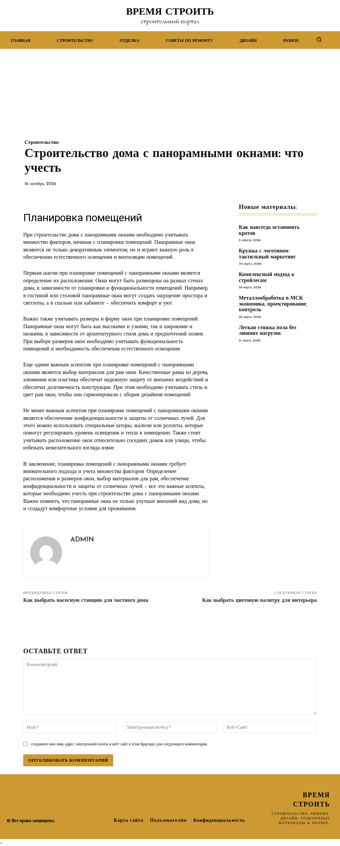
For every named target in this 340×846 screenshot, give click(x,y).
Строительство (42, 142)
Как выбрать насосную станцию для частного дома (85, 600)
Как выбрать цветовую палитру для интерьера (259, 600)
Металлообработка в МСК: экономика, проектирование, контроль (271, 298)
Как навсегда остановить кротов (276, 227)
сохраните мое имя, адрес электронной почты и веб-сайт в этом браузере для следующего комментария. (119, 744)
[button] (319, 39)
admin (82, 539)
